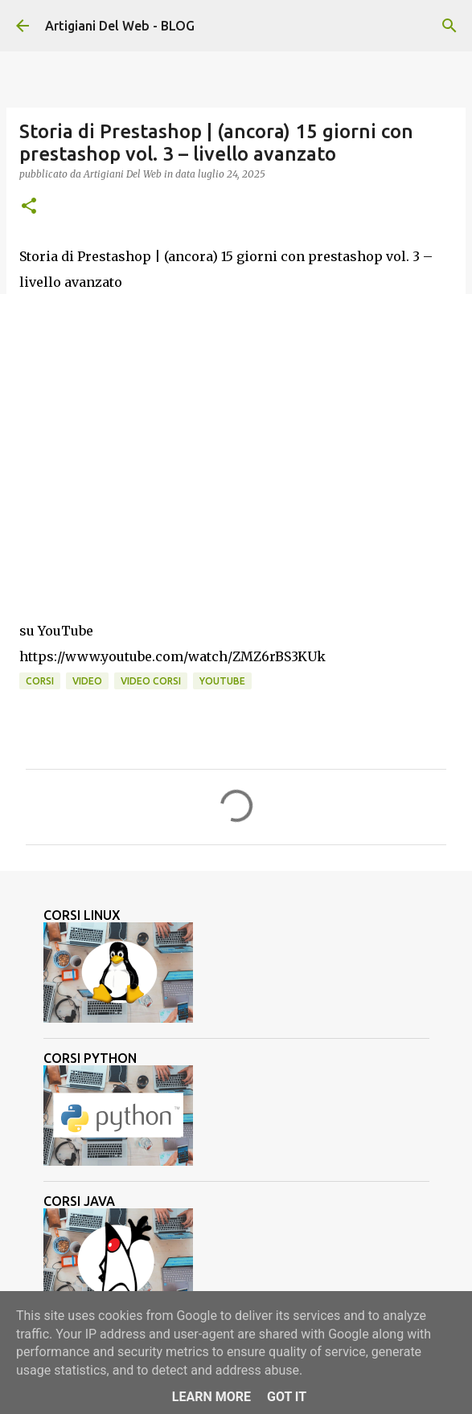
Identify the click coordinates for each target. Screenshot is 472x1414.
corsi (40, 681)
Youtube (222, 681)
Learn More (211, 1396)
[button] (29, 207)
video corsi (151, 681)
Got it (286, 1396)
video (87, 681)
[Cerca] (449, 25)
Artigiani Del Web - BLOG (120, 25)
